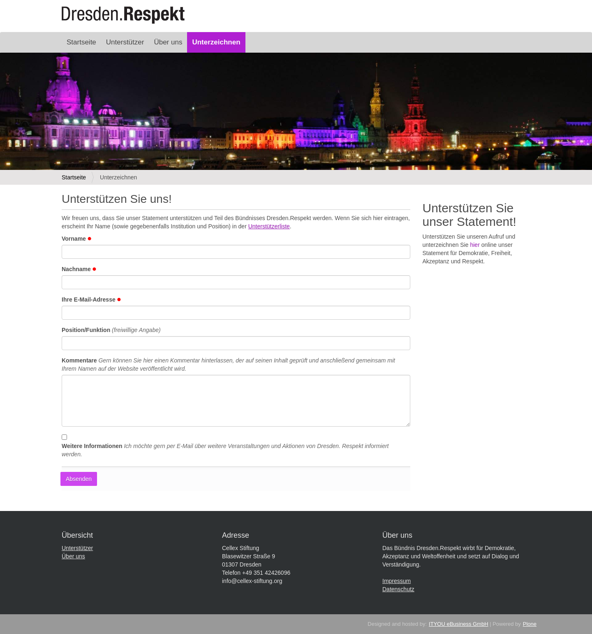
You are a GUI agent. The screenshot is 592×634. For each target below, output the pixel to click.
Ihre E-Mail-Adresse (91, 299)
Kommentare (228, 364)
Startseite (81, 42)
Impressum (396, 581)
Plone (529, 624)
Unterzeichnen (216, 42)
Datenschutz (398, 589)
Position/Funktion (111, 330)
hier (474, 245)
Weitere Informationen (225, 450)
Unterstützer (125, 42)
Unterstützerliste (269, 226)
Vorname (76, 238)
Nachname (79, 269)
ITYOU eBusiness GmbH (458, 624)
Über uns (168, 42)
